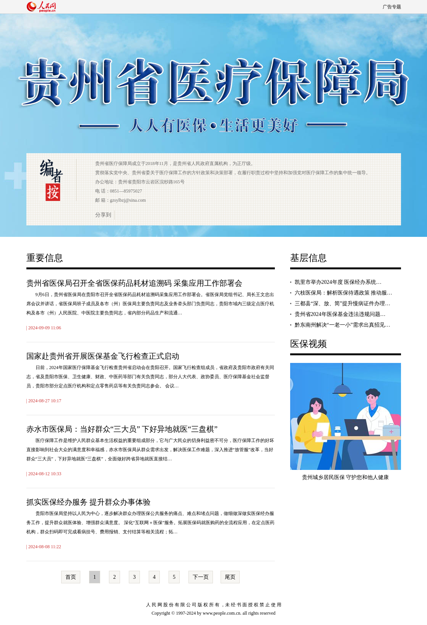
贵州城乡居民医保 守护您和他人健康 (345, 477)
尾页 (230, 577)
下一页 (201, 577)
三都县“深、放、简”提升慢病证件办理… (342, 303)
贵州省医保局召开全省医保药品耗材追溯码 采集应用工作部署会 (134, 283)
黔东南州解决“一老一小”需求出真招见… (342, 325)
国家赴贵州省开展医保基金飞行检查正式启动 (102, 356)
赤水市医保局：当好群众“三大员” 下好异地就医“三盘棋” (122, 429)
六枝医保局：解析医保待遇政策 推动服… (344, 293)
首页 (70, 577)
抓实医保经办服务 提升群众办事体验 (88, 502)
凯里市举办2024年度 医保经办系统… (338, 282)
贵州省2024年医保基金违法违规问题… (340, 314)
